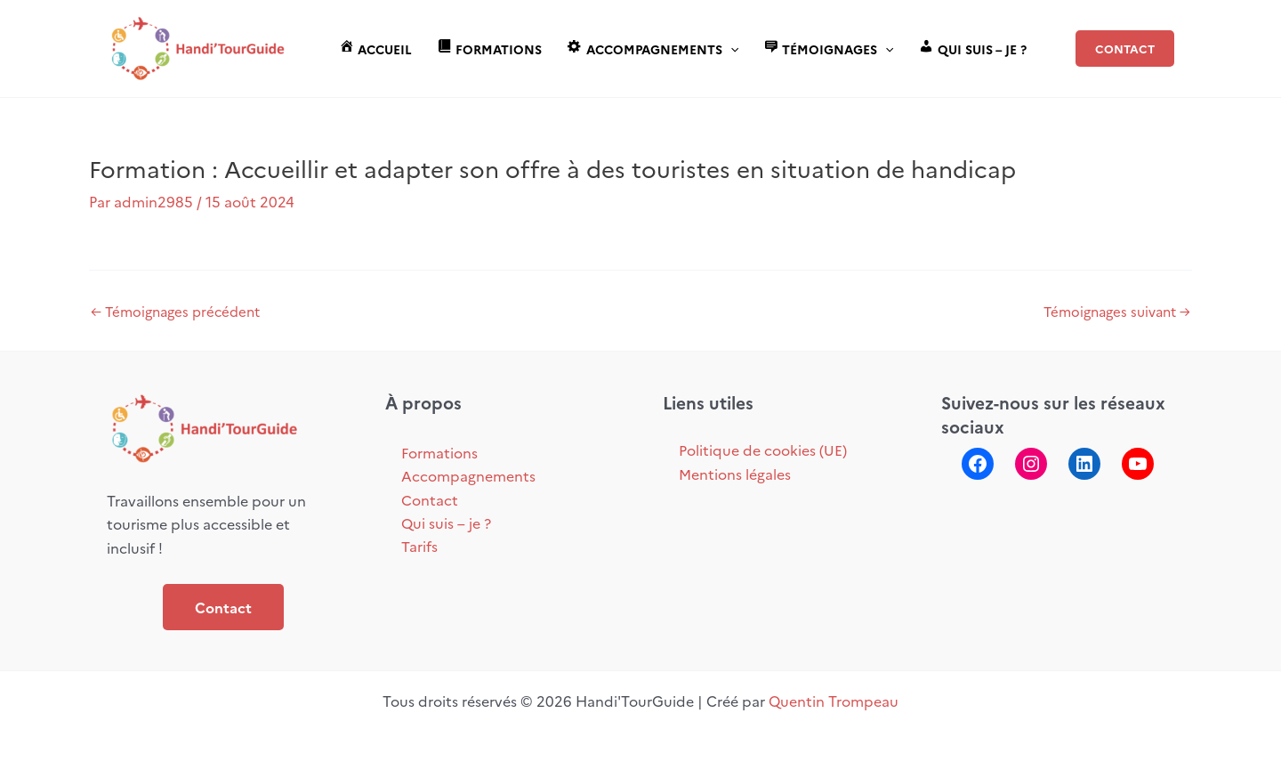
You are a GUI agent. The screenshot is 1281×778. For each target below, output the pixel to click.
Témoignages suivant (1116, 311)
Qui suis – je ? (446, 522)
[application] (730, 49)
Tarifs (419, 545)
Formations (439, 452)
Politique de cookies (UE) (763, 449)
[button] (1125, 48)
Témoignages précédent (175, 311)
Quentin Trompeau (833, 700)
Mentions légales (735, 473)
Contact (223, 607)
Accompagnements (468, 475)
